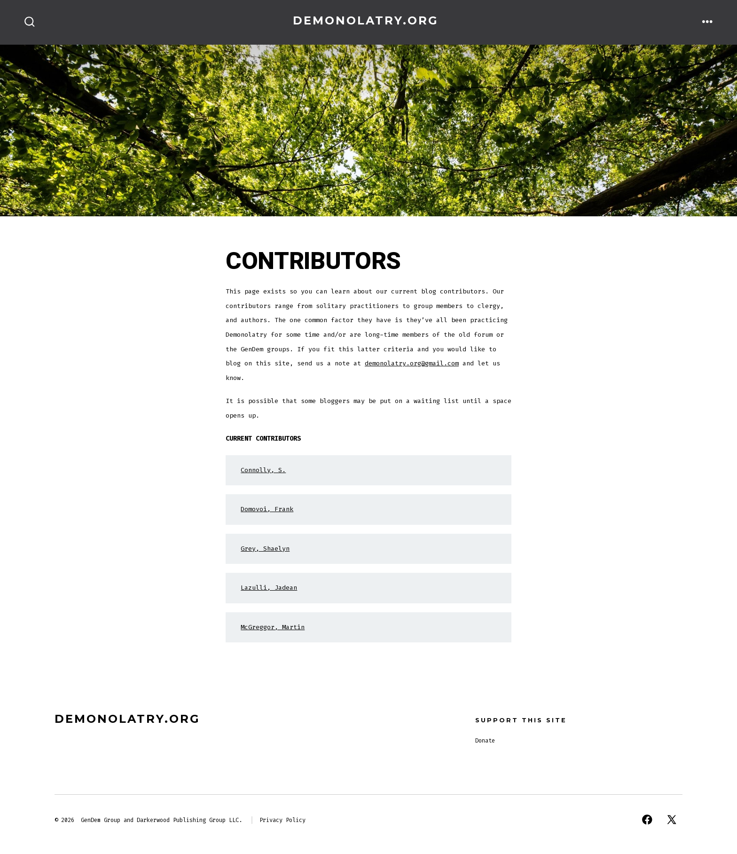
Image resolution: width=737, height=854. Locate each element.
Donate (485, 740)
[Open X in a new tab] (671, 820)
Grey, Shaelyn (265, 549)
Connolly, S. (263, 470)
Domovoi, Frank (267, 509)
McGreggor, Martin (273, 627)
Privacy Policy (282, 820)
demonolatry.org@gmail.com (412, 363)
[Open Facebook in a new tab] (647, 820)
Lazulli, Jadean (269, 588)
